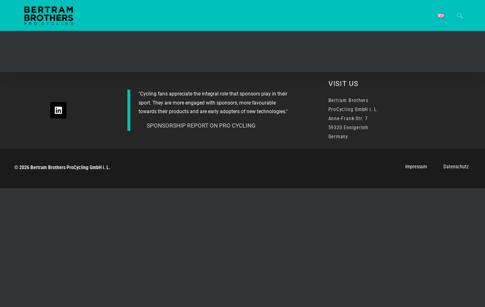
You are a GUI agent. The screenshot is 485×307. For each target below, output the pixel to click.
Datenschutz (456, 167)
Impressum (416, 167)
